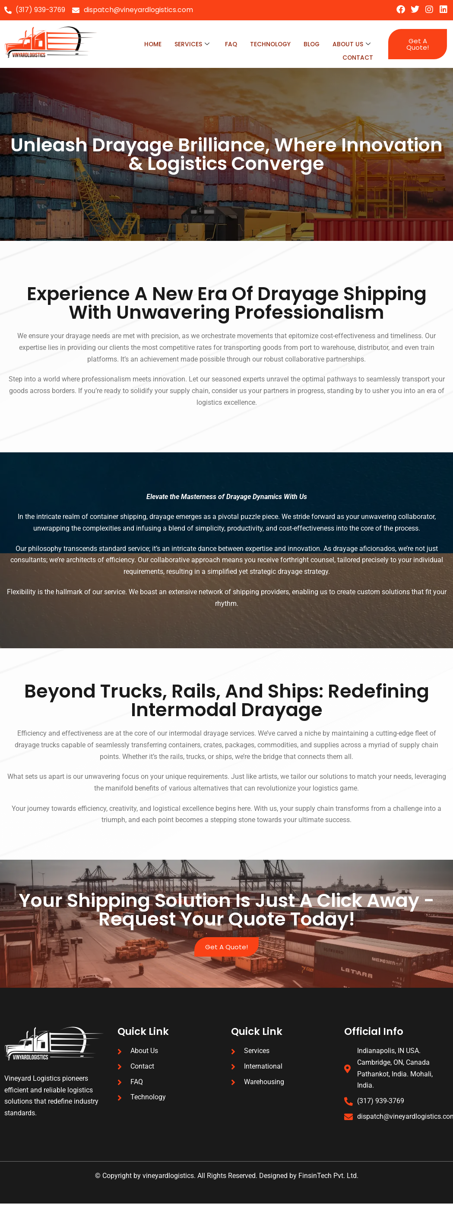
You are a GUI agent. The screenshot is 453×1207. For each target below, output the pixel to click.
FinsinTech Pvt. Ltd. (328, 1179)
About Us (351, 43)
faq (224, 43)
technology (266, 43)
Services (183, 43)
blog (310, 43)
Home (142, 43)
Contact (357, 54)
